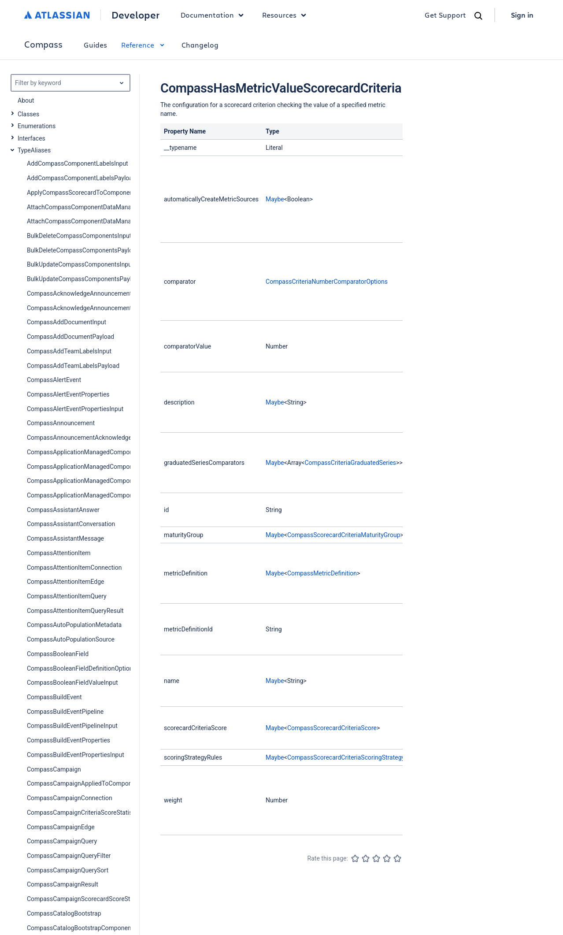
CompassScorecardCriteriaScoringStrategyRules (353, 757)
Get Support (445, 14)
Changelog (200, 44)
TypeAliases (34, 150)
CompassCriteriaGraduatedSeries (350, 462)
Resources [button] (286, 15)
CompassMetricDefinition (322, 573)
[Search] (478, 16)
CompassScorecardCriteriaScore (332, 727)
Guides (95, 44)
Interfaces (31, 138)
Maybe (275, 199)
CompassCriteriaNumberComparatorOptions (327, 281)
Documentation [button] (214, 15)
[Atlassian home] (57, 15)
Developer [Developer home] (135, 15)
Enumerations (37, 126)
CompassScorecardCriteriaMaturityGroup (343, 534)
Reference (144, 44)
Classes (28, 114)
